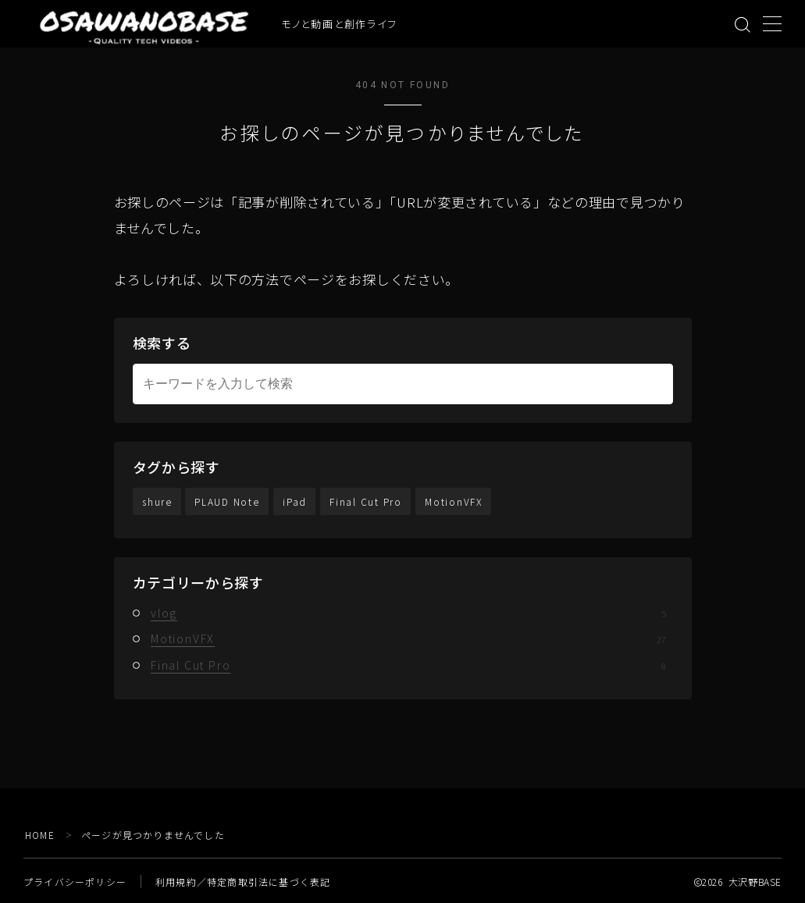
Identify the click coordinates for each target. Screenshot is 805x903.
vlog (408, 612)
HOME (40, 834)
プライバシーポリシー (74, 881)
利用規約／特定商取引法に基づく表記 (242, 881)
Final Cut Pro (366, 501)
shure (157, 501)
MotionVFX (454, 501)
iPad (295, 501)
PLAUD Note (228, 501)
